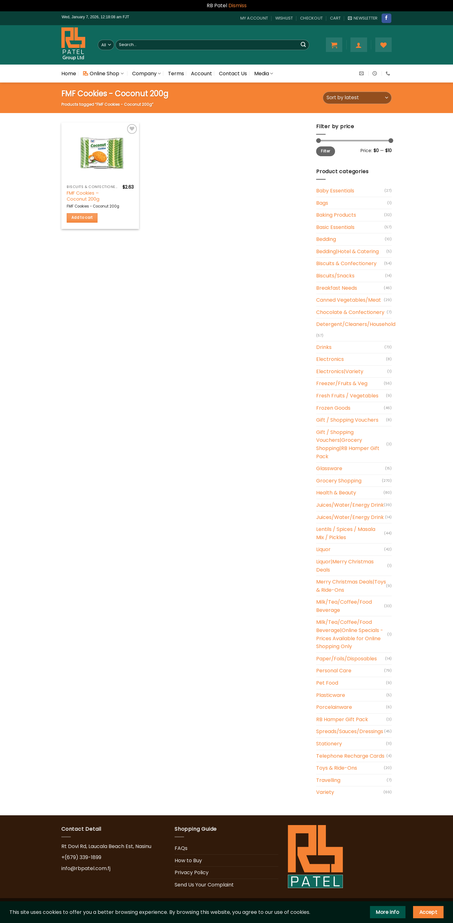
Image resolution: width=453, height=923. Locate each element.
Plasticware (330, 695)
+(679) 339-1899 (81, 857)
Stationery (329, 743)
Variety (325, 792)
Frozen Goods (333, 408)
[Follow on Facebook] (386, 18)
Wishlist (284, 18)
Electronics (330, 359)
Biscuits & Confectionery (346, 263)
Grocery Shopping (338, 480)
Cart (335, 18)
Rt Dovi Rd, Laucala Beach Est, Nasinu (106, 846)
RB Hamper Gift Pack (342, 719)
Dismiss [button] (237, 5)
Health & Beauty (336, 492)
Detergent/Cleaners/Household (355, 324)
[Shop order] (357, 98)
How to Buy (188, 860)
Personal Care (333, 670)
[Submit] (303, 44)
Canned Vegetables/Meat (348, 300)
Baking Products (336, 215)
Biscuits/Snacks (335, 275)
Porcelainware (334, 707)
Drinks (324, 347)
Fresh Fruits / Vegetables (347, 395)
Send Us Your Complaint (204, 884)
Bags (322, 203)
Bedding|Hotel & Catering (347, 251)
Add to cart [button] (82, 217)
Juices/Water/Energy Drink (350, 505)
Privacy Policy (192, 872)
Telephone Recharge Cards (350, 756)
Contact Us (233, 73)
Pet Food (327, 683)
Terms (176, 73)
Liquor (323, 549)
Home (68, 73)
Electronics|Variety (339, 371)
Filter (325, 151)
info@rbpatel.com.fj (85, 868)
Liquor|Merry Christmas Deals (345, 565)
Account (201, 73)
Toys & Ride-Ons (336, 768)
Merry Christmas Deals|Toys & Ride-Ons (351, 586)
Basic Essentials (335, 227)
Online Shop (103, 73)
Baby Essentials (335, 190)
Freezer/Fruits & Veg (341, 383)
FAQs (181, 848)
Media (263, 73)
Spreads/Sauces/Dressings (349, 731)
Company (146, 73)
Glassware (329, 468)
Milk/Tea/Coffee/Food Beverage (344, 606)
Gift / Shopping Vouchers (347, 420)
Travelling (328, 780)
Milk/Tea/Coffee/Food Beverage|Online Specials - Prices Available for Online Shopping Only (349, 634)
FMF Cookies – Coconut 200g (83, 196)
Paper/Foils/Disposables (346, 658)
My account (254, 18)
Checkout (311, 18)
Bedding (326, 239)
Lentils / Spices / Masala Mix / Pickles (345, 533)
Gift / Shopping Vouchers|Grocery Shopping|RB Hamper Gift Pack (347, 444)
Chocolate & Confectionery (350, 312)
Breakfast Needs (336, 288)
